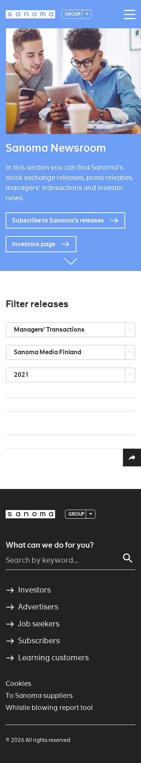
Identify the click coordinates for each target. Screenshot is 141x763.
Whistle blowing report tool (49, 707)
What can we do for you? (50, 545)
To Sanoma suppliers (39, 695)
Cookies (18, 683)
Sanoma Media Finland (48, 352)
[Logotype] (30, 14)
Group (73, 14)
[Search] (127, 558)
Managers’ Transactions (50, 330)
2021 (22, 375)
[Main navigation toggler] (127, 14)
